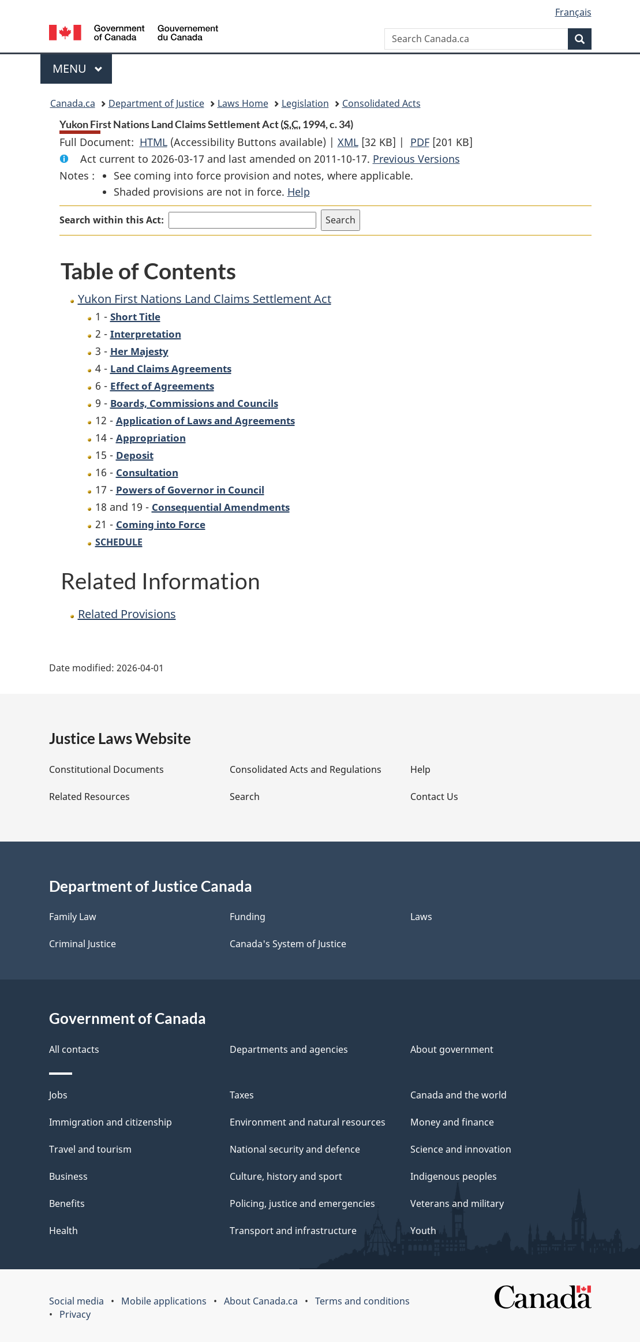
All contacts (74, 1049)
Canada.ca (72, 103)
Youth (423, 1230)
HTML (153, 142)
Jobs (58, 1095)
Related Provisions (127, 614)
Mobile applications (164, 1301)
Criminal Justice (82, 943)
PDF (419, 142)
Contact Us (434, 796)
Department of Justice (156, 103)
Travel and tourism (90, 1149)
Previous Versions (416, 159)
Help (298, 192)
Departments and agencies (289, 1049)
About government (451, 1049)
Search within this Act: (111, 220)
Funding (247, 916)
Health (63, 1230)
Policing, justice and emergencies (302, 1203)
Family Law (72, 916)
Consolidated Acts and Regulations (305, 769)
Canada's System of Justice (288, 943)
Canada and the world (458, 1095)
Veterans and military (457, 1203)
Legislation (305, 103)
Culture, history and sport (286, 1176)
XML (348, 142)
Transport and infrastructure (293, 1230)
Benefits (67, 1203)
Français (573, 12)
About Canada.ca (261, 1301)
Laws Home (243, 103)
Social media (76, 1301)
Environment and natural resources (308, 1122)
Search (245, 796)
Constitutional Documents (106, 769)
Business (68, 1176)
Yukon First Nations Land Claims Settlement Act (204, 298)
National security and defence (295, 1149)
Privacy (75, 1314)
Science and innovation (460, 1149)
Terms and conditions (362, 1301)
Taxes (242, 1095)
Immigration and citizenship (110, 1122)
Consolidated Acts (381, 103)
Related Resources (89, 796)
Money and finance (452, 1122)
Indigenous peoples (453, 1176)
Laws (421, 916)
